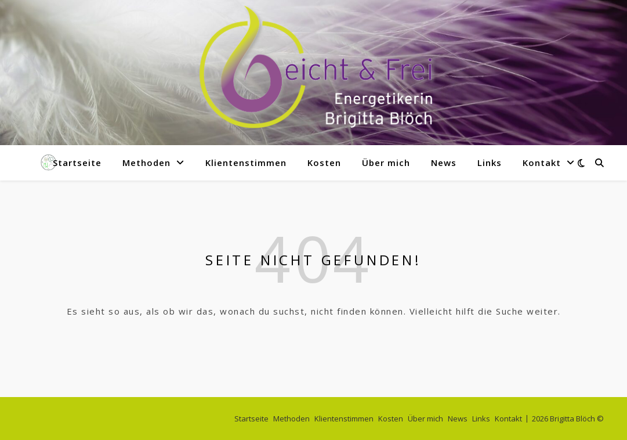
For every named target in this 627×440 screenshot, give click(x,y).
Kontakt (542, 162)
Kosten (324, 162)
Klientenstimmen (246, 162)
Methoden (146, 162)
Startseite (77, 162)
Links (489, 162)
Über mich (386, 162)
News (443, 162)
